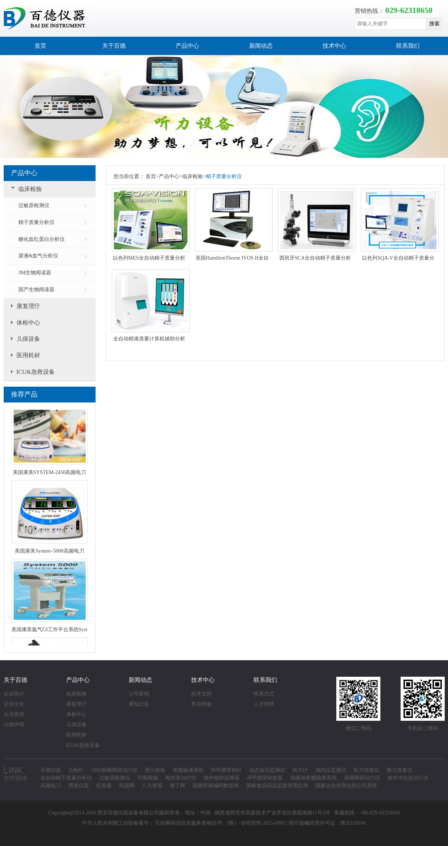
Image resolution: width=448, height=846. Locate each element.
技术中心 (334, 46)
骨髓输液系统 (188, 770)
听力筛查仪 (366, 770)
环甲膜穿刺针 (226, 770)
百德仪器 (50, 770)
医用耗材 (28, 355)
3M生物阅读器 (34, 272)
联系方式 (264, 694)
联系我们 (408, 46)
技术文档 (201, 694)
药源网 (127, 785)
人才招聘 (264, 704)
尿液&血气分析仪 (38, 255)
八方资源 (152, 785)
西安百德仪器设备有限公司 (128, 813)
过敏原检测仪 (33, 205)
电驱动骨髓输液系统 (313, 778)
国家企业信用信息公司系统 (346, 785)
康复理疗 (28, 306)
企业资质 (14, 714)
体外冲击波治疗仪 (408, 778)
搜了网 (177, 785)
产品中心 (187, 46)
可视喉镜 (147, 778)
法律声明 (14, 724)
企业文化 (14, 704)
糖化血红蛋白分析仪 (41, 239)
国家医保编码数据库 (216, 785)
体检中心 (28, 322)
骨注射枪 (155, 770)
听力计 (300, 770)
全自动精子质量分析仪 (66, 778)
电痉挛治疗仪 (180, 778)
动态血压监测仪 (267, 770)
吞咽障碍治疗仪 (362, 778)
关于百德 (114, 46)
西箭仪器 (78, 785)
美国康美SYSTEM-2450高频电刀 (49, 474)
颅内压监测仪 (330, 770)
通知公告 (139, 704)
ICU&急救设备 (36, 372)
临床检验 (30, 189)
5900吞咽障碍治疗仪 (114, 770)
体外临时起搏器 (222, 778)
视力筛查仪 (399, 770)
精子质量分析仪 (36, 222)
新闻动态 (261, 46)
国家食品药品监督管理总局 (277, 785)
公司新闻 (139, 694)
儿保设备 (28, 339)
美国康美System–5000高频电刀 (49, 552)
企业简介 (14, 694)
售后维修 (201, 704)
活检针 (76, 770)
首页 (40, 46)
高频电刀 (50, 785)
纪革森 (104, 785)
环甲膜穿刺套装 (265, 778)
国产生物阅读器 (36, 289)
